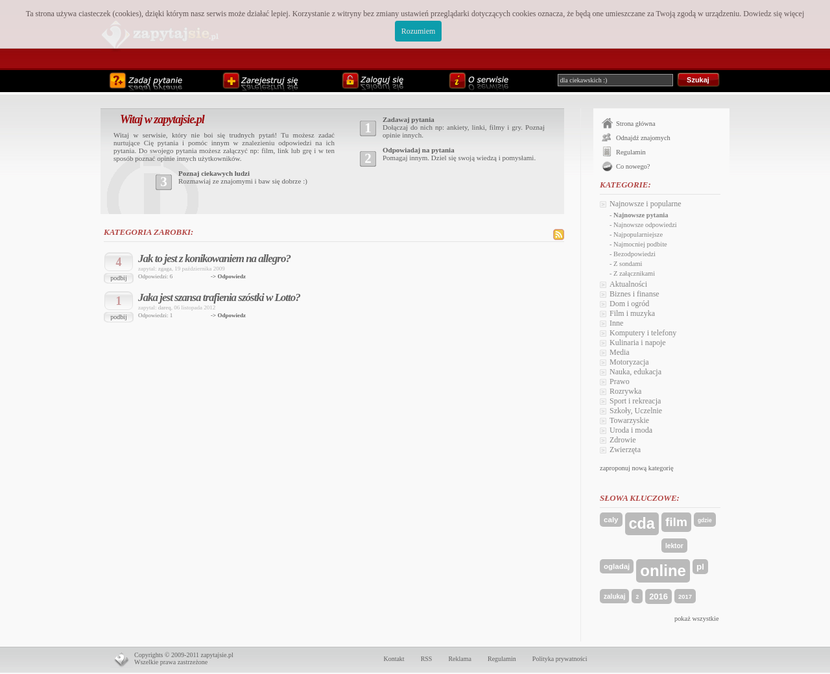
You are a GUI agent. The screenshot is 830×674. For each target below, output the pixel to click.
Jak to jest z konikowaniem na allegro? (214, 258)
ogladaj (617, 566)
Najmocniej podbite (640, 244)
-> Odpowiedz (228, 276)
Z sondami (627, 263)
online (663, 570)
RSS (427, 658)
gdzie (705, 520)
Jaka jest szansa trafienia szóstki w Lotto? (219, 297)
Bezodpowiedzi (634, 254)
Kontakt (393, 658)
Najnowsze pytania (640, 215)
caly (611, 520)
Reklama (459, 658)
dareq (164, 307)
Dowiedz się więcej (773, 13)
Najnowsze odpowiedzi (645, 224)
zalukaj (614, 596)
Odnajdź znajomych (643, 137)
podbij (118, 278)
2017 (685, 596)
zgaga (165, 268)
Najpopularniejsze (638, 234)
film (676, 522)
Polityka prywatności (559, 658)
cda (642, 523)
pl (700, 567)
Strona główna (636, 123)
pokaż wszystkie (696, 618)
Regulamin (631, 152)
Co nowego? (633, 166)
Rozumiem (418, 31)
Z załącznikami (634, 273)
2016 (658, 596)
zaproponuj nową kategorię (637, 468)
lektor (674, 545)
